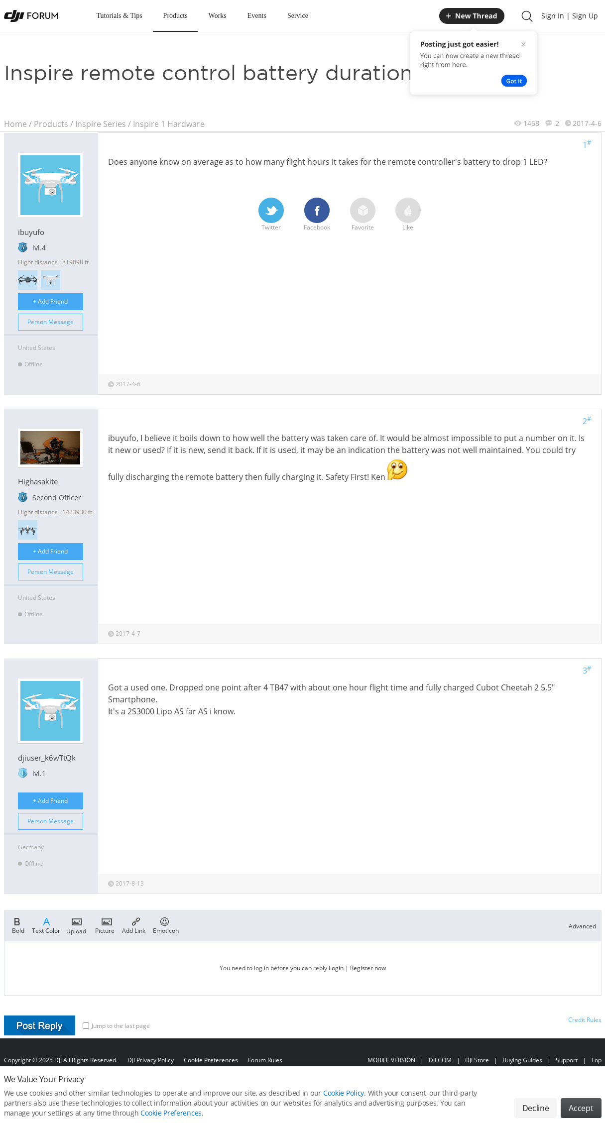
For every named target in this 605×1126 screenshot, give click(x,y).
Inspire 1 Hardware (169, 123)
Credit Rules (585, 1019)
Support (567, 1060)
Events (256, 15)
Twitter (271, 214)
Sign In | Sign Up (569, 15)
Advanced (582, 926)
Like (408, 214)
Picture (105, 925)
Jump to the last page (116, 1025)
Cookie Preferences (211, 1060)
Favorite (362, 214)
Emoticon (166, 925)
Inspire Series (100, 123)
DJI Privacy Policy (150, 1060)
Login (336, 968)
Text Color (46, 925)
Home (15, 123)
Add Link (133, 925)
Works (218, 15)
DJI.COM (440, 1060)
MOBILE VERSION (391, 1060)
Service (297, 15)
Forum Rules (265, 1060)
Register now (368, 968)
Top (596, 1060)
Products (175, 15)
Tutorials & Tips (119, 15)
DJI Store (477, 1060)
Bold (18, 925)
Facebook (317, 214)
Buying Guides (522, 1060)
